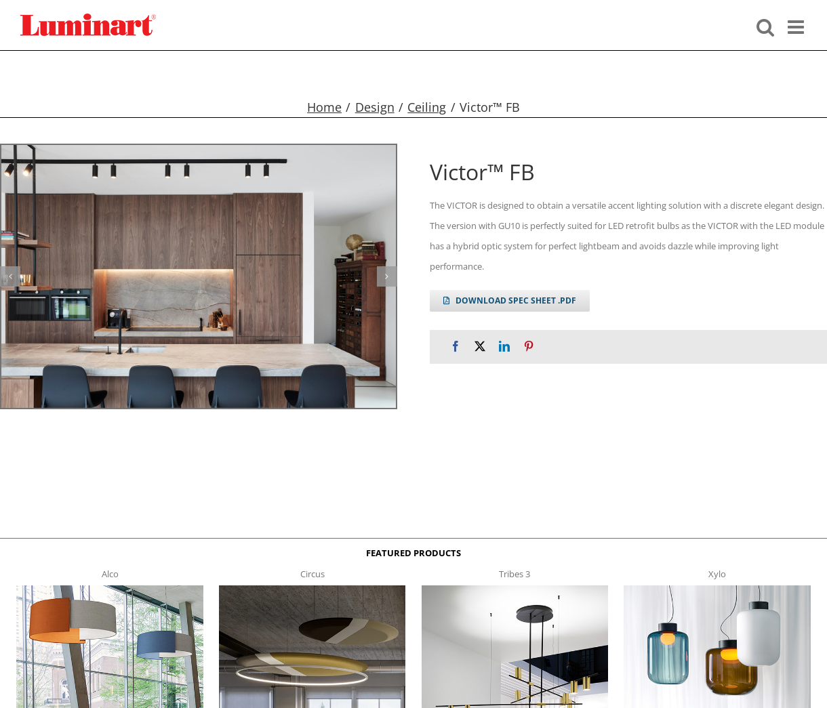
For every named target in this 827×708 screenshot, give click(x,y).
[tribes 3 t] (515, 589)
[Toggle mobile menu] (797, 26)
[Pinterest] (529, 346)
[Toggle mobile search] (765, 26)
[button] (10, 276)
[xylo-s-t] (717, 589)
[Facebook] (455, 346)
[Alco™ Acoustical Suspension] (109, 589)
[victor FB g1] (198, 276)
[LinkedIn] (504, 346)
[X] (480, 346)
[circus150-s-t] (312, 589)
